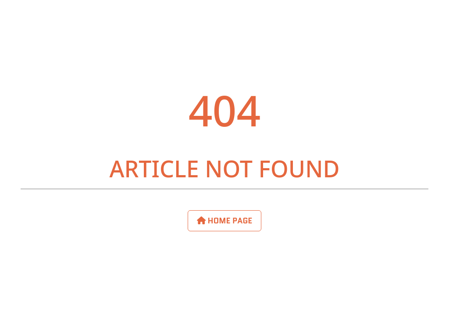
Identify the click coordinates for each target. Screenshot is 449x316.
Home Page (225, 220)
